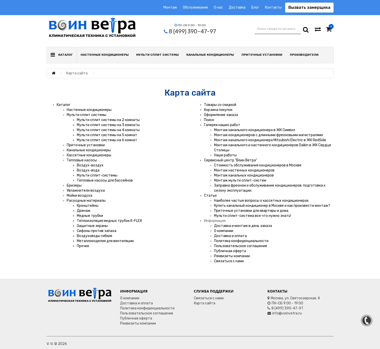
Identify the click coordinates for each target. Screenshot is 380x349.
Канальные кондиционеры (210, 54)
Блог (255, 7)
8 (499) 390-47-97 (285, 308)
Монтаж (170, 7)
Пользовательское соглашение (240, 246)
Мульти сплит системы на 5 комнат (107, 135)
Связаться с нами (229, 261)
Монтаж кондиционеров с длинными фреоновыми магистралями (268, 135)
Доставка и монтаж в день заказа (243, 226)
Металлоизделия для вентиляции (105, 241)
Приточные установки (261, 54)
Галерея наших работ (222, 125)
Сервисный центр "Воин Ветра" (230, 160)
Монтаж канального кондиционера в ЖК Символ (254, 130)
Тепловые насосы (82, 160)
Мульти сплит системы (157, 54)
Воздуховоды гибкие (94, 236)
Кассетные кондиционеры (89, 155)
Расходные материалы (86, 200)
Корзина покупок (218, 110)
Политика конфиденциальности (241, 241)
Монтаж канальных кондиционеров (244, 175)
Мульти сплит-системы (97, 175)
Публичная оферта (230, 251)
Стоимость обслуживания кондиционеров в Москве (257, 165)
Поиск (209, 120)
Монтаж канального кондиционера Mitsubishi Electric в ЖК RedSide (270, 140)
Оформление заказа (221, 115)
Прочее (83, 246)
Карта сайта (204, 303)
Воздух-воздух (90, 165)
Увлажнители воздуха (86, 190)
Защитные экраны (92, 226)
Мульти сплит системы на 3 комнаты (108, 125)
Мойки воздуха (79, 195)
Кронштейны (87, 205)
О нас (218, 7)
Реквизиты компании (232, 256)
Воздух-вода (88, 170)
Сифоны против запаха (96, 231)
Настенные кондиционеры (105, 54)
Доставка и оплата (230, 236)
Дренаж (83, 211)
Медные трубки (90, 216)
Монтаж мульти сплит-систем (240, 180)
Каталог (64, 105)
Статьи (210, 195)
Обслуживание (195, 7)
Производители (304, 54)
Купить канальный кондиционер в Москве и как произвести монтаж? (272, 205)
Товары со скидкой (220, 105)
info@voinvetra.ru (284, 313)
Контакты (273, 7)
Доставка (237, 7)
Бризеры (74, 185)
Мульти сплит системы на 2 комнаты (108, 120)
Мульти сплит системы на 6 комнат (107, 140)
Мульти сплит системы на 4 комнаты (108, 130)
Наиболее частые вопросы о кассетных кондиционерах (261, 200)
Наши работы (225, 155)
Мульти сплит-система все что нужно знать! (252, 216)
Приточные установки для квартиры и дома (251, 211)
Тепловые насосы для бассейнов (105, 180)
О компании (223, 231)
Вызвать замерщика (309, 7)
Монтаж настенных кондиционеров (244, 170)
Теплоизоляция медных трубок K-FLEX (109, 221)
